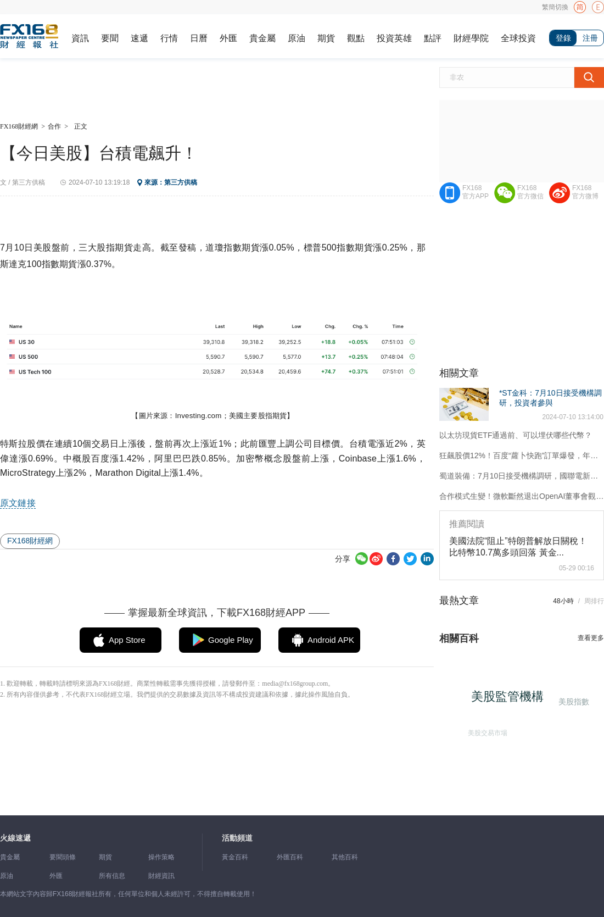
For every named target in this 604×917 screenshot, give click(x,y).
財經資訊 (161, 876)
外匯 (228, 38)
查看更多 (591, 638)
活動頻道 (237, 838)
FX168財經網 (19, 126)
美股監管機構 (510, 699)
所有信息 (112, 876)
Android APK (330, 639)
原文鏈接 (18, 503)
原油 (296, 38)
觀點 (356, 38)
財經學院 (471, 38)
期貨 (326, 38)
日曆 (199, 38)
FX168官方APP (475, 192)
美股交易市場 (486, 731)
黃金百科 (235, 857)
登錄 (563, 38)
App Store (127, 639)
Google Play (230, 639)
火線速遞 (15, 838)
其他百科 (345, 857)
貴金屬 (262, 38)
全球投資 (518, 38)
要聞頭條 (62, 857)
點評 (432, 38)
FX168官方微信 (530, 192)
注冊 (590, 38)
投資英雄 (394, 38)
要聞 (110, 38)
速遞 (139, 38)
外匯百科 (290, 857)
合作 (54, 126)
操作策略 (161, 857)
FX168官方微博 (585, 192)
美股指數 (572, 701)
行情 (169, 38)
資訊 (80, 38)
